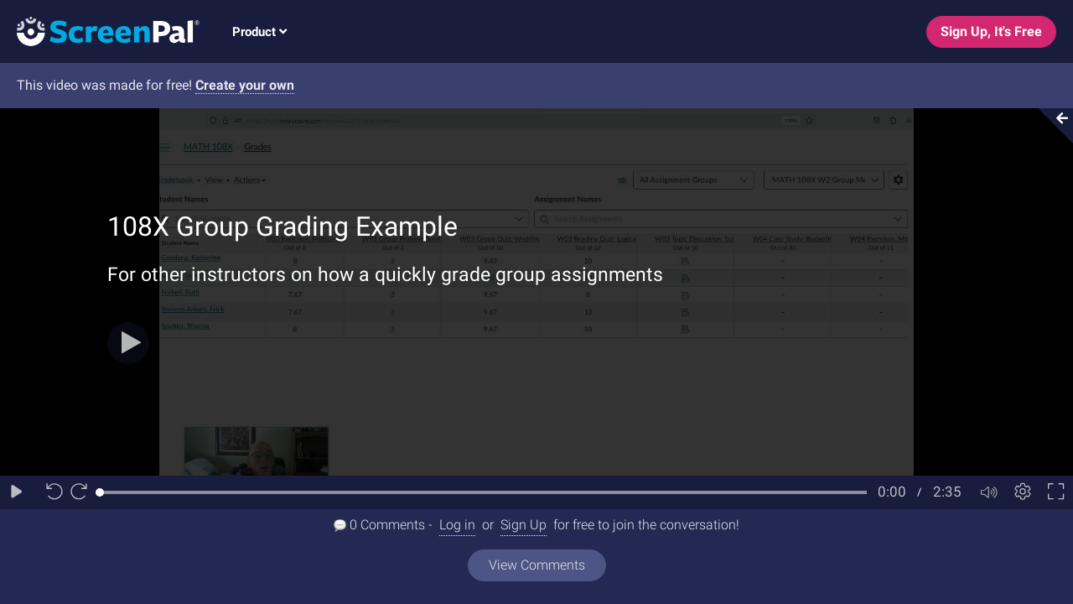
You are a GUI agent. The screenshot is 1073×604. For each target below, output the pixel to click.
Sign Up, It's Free (991, 31)
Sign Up (523, 525)
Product (259, 31)
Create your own (244, 85)
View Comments (537, 565)
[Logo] (100, 31)
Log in (457, 525)
